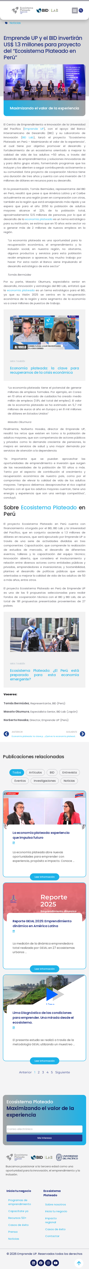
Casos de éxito (18, 1225)
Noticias (15, 23)
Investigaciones (45, 781)
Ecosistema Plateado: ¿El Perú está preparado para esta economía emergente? (44, 675)
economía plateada (38, 219)
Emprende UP (34, 129)
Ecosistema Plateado (49, 507)
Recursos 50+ (17, 1218)
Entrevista (69, 772)
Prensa (12, 1232)
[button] (75, 10)
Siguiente (62, 1072)
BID (52, 772)
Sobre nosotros (55, 1204)
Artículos (35, 772)
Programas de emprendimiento (19, 1202)
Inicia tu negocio (56, 1211)
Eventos (20, 781)
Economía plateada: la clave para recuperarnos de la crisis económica (44, 370)
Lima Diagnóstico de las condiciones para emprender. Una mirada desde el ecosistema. (43, 1017)
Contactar (52, 1236)
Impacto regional (51, 1220)
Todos (16, 772)
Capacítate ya (18, 1211)
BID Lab (28, 137)
